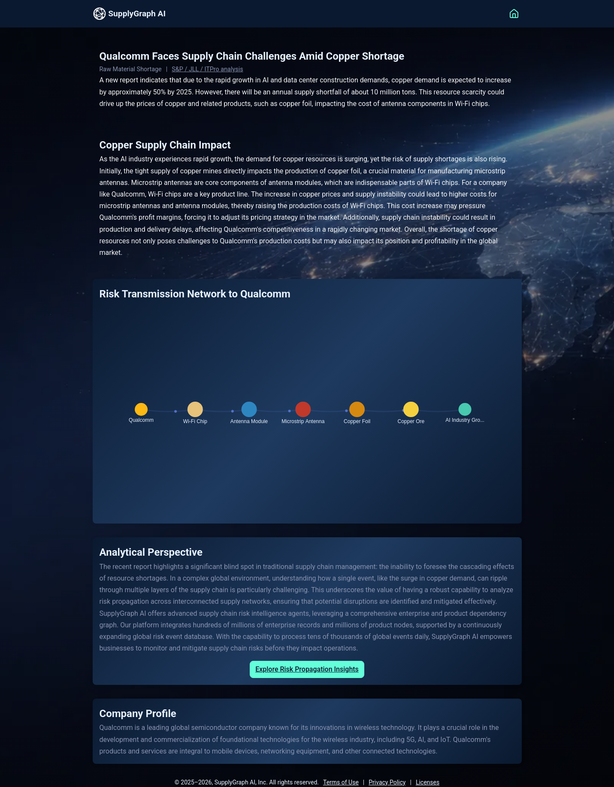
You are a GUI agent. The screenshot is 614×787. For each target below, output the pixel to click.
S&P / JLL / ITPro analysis (207, 69)
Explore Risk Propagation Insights (307, 669)
